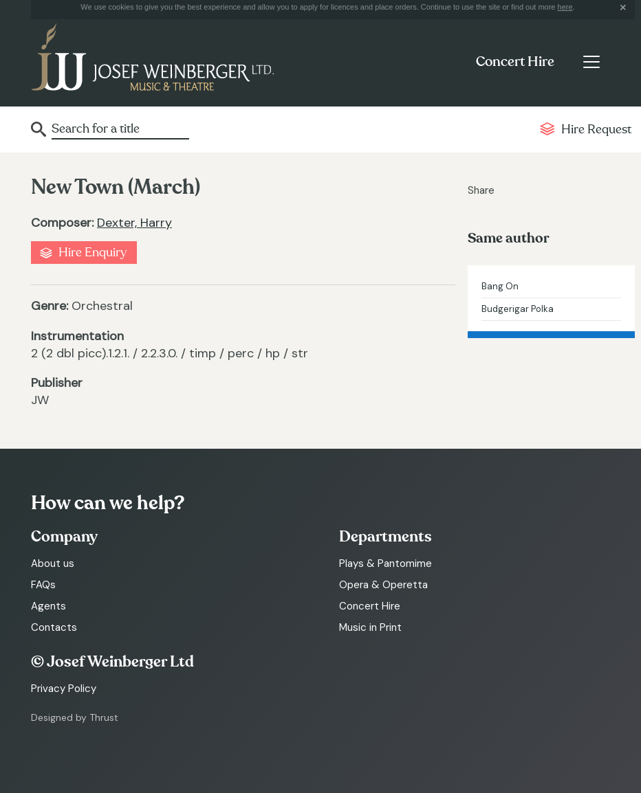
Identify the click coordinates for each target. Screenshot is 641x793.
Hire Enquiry (92, 252)
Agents (48, 606)
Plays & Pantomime (385, 563)
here (565, 7)
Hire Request (596, 129)
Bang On (500, 286)
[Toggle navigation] (591, 62)
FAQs (43, 585)
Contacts (54, 627)
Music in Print (370, 627)
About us (52, 563)
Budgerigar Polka (517, 309)
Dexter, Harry (134, 222)
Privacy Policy (63, 688)
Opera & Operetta (383, 585)
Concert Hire (515, 62)
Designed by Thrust (74, 717)
